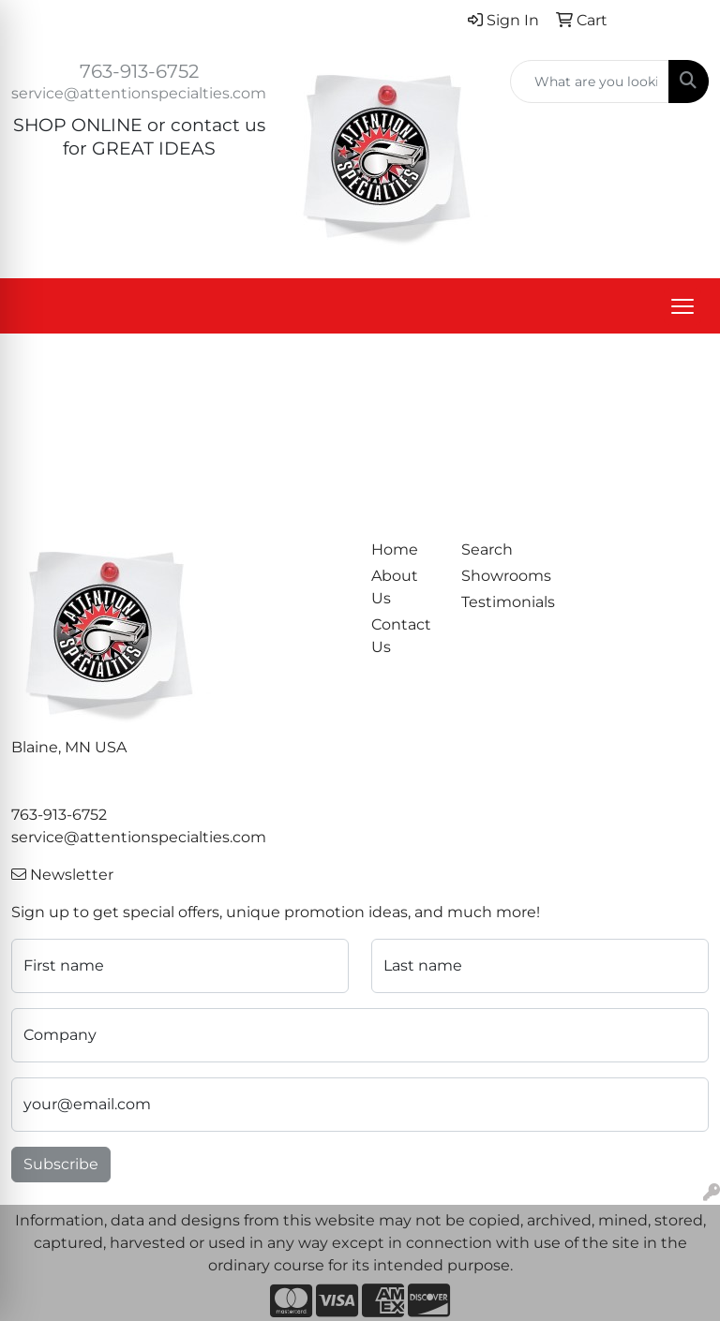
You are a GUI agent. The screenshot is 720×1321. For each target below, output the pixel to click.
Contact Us (401, 636)
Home (394, 549)
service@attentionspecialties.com (138, 93)
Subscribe (60, 1164)
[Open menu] (682, 306)
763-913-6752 (139, 71)
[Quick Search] (589, 81)
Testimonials (495, 602)
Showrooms (495, 576)
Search (487, 549)
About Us (394, 587)
